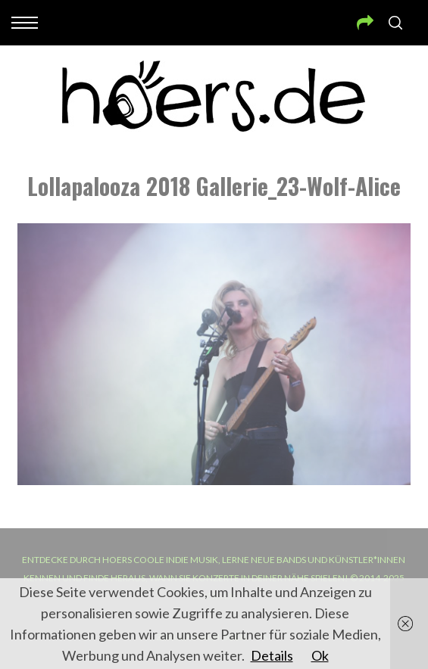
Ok (320, 655)
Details (272, 655)
